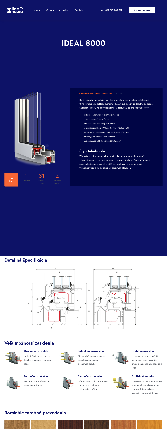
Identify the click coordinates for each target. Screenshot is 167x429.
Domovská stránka (86, 94)
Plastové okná (107, 94)
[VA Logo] (15, 8)
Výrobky (97, 94)
